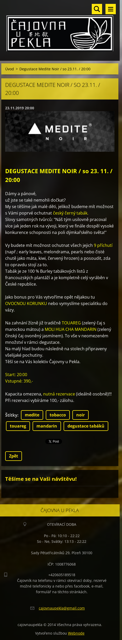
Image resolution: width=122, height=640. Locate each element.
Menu (110, 9)
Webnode (76, 633)
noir (80, 415)
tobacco (58, 415)
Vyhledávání (97, 9)
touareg (18, 426)
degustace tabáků (85, 426)
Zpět (13, 456)
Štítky (11, 415)
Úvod (9, 68)
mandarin (46, 426)
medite (32, 415)
